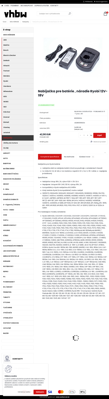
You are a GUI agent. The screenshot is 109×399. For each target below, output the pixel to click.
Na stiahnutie (69, 157)
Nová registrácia (101, 2)
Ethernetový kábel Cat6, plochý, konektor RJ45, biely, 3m (48, 335)
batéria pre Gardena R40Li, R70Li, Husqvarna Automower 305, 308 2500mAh (72, 336)
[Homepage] (2, 6)
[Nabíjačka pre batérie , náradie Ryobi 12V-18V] (72, 57)
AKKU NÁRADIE (14, 22)
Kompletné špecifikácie (49, 157)
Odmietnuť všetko (24, 392)
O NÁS (7, 6)
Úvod (4, 22)
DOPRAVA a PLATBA (42, 6)
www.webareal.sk (62, 397)
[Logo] (15, 14)
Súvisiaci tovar (87, 157)
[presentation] (39, 334)
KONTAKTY (54, 6)
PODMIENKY (15, 6)
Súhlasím (40, 392)
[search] (70, 14)
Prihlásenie (89, 2)
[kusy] (84, 135)
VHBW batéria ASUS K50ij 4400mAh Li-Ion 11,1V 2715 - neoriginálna (96, 332)
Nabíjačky (25, 22)
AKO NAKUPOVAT (27, 6)
